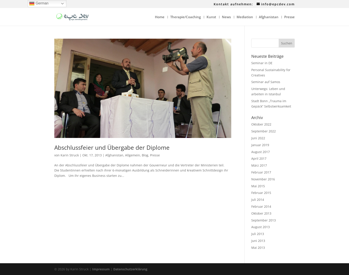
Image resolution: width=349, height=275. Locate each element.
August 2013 (260, 227)
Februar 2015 (261, 193)
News (226, 17)
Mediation (245, 17)
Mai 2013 (258, 247)
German (38, 3)
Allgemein (132, 155)
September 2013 (263, 220)
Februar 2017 (261, 172)
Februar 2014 (261, 206)
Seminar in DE (261, 63)
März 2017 (259, 165)
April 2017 (258, 158)
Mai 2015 (258, 186)
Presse (289, 17)
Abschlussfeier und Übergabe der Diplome (112, 147)
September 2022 (263, 131)
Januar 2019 (260, 145)
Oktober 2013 (261, 213)
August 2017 (260, 152)
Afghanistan (268, 17)
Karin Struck (70, 155)
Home (159, 17)
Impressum (101, 269)
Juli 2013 (257, 234)
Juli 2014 (257, 199)
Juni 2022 (258, 138)
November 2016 (263, 179)
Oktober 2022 (261, 124)
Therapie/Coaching (185, 17)
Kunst (211, 17)
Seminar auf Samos (265, 82)
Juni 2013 (258, 241)
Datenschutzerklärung (130, 269)
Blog (145, 155)
